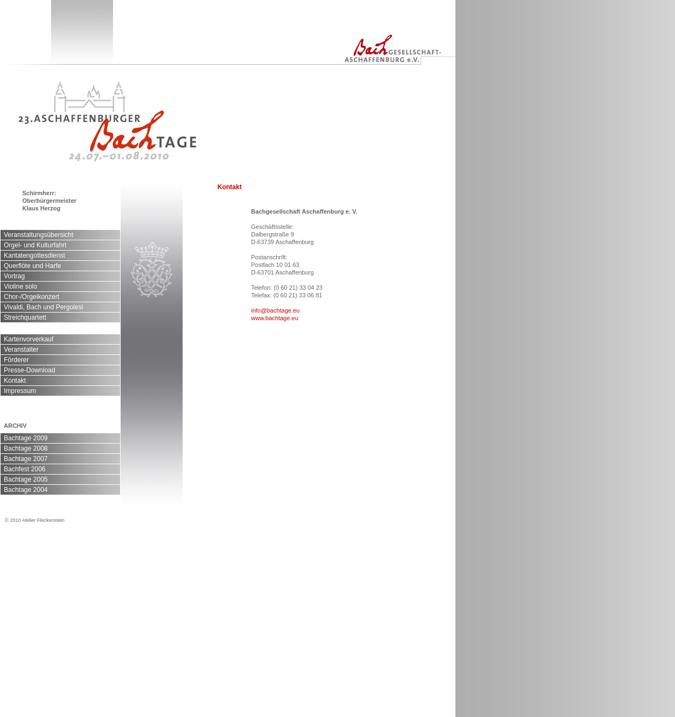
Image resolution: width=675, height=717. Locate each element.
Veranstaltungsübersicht (38, 235)
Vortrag (14, 276)
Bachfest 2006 (25, 469)
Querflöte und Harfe (32, 266)
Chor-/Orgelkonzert (31, 297)
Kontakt (15, 380)
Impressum (20, 391)
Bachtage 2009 (26, 438)
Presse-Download (29, 370)
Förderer (16, 360)
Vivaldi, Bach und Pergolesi (43, 307)
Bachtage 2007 (26, 459)
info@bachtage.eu (275, 310)
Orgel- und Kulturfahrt (35, 245)
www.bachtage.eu (274, 318)
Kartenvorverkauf (28, 339)
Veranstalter (21, 349)
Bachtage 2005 (26, 479)
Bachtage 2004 (26, 490)
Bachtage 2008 (26, 448)
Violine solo (20, 286)
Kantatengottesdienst (34, 255)
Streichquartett (25, 317)
